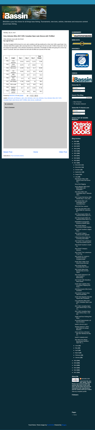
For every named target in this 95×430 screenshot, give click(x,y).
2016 (75, 360)
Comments (77, 91)
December (78, 165)
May (76, 348)
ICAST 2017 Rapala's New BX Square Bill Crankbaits (83, 297)
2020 (75, 155)
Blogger (64, 425)
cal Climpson (17, 98)
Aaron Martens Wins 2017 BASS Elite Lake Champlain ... (82, 188)
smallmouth (38, 100)
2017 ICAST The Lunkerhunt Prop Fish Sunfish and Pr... (83, 241)
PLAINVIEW (50, 425)
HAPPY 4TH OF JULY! (81, 324)
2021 (75, 153)
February (78, 355)
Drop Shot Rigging (80, 184)
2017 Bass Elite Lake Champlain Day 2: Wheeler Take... (83, 193)
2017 (75, 162)
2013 (75, 367)
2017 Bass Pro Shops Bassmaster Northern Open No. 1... (82, 341)
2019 (75, 158)
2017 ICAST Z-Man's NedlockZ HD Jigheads (82, 234)
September (78, 172)
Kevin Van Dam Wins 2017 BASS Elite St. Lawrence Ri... (82, 210)
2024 (75, 146)
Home (35, 152)
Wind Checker (77, 102)
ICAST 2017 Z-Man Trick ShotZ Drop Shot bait (82, 262)
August (77, 174)
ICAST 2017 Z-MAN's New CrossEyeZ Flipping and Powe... (82, 285)
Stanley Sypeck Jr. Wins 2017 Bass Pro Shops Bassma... (82, 328)
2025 (75, 143)
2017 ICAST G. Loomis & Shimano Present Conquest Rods (82, 258)
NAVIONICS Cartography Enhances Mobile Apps (82, 222)
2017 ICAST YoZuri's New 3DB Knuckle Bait (82, 293)
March (77, 352)
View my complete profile (79, 391)
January (77, 357)
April (76, 350)
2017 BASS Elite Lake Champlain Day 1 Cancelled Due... (81, 202)
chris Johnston (28, 98)
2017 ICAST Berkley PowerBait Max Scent (82, 266)
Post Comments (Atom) (17, 155)
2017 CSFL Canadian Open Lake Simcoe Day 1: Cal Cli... (82, 313)
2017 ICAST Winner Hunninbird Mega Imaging (83, 226)
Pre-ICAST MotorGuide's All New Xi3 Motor (83, 321)
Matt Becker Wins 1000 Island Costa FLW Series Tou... (82, 180)
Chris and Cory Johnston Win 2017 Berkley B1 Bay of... (83, 333)
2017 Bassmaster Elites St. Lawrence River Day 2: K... (83, 218)
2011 (75, 372)
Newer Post (7, 152)
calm (22, 98)
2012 (75, 370)
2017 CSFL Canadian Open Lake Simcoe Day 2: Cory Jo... (83, 307)
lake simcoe (31, 100)
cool (34, 98)
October (77, 169)
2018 (75, 160)
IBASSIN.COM (13, 95)
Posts (75, 88)
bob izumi (10, 98)
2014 (75, 365)
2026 (75, 141)
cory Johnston (40, 98)
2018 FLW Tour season (81, 206)
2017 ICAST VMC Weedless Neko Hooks (83, 280)
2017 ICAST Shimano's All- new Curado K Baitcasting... (82, 276)
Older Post (63, 152)
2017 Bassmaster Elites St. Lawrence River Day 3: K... (83, 214)
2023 (75, 148)
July (76, 177)
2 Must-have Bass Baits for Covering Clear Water (83, 237)
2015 (75, 363)
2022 (75, 151)
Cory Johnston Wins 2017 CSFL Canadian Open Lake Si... (83, 302)
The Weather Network (79, 104)
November (78, 167)
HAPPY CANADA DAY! (81, 337)
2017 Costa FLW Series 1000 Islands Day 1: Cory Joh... (83, 197)
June (76, 345)
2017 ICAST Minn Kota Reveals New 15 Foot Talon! (81, 271)
